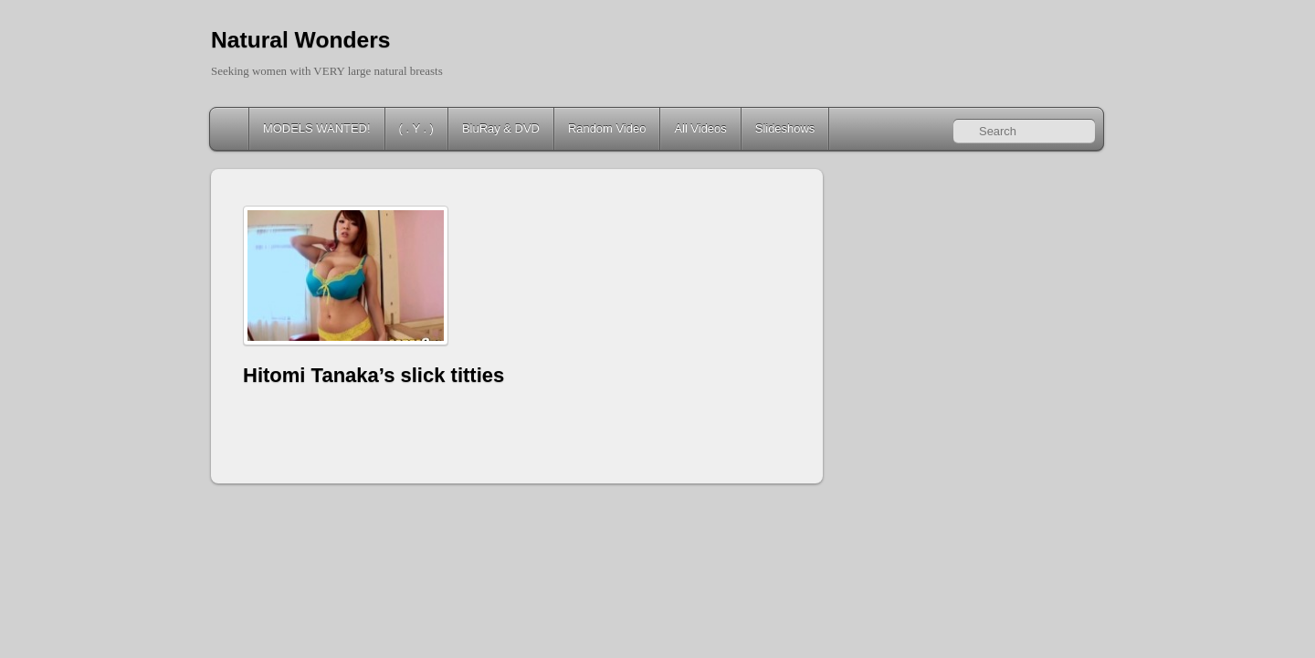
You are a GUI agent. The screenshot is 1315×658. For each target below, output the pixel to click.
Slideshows (785, 128)
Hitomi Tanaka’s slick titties (373, 375)
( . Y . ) (416, 128)
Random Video (607, 128)
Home (231, 129)
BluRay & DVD (501, 128)
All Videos (700, 128)
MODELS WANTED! (317, 128)
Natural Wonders (300, 39)
